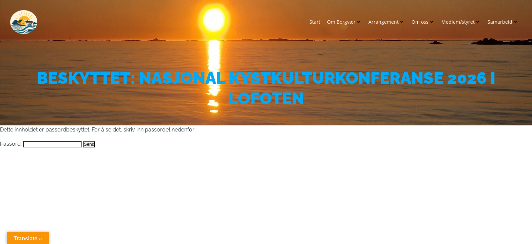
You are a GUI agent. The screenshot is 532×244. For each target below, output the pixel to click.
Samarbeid (503, 22)
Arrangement (386, 22)
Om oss (423, 22)
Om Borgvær (344, 22)
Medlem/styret (461, 22)
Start (314, 22)
